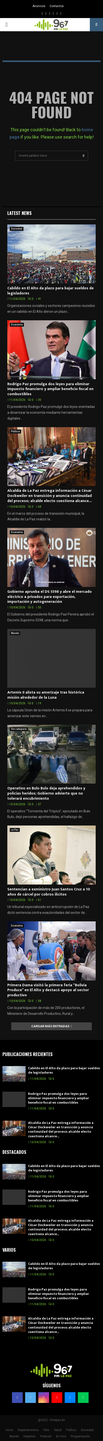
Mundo (15, 633)
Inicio (9, 1430)
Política (15, 431)
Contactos (57, 6)
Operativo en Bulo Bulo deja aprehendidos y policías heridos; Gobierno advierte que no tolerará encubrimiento (46, 793)
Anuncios (38, 6)
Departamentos (28, 1430)
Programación (80, 1436)
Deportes (29, 1436)
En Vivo (61, 1436)
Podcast (46, 1436)
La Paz (15, 829)
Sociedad (16, 228)
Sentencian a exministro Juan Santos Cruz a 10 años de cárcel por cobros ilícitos (48, 892)
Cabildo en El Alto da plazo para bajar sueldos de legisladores (50, 291)
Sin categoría (19, 729)
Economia (17, 324)
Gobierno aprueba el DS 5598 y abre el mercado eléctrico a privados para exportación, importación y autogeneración (49, 596)
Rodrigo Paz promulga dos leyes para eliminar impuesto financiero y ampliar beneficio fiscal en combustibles (50, 389)
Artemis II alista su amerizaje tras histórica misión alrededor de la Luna (45, 695)
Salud (58, 1430)
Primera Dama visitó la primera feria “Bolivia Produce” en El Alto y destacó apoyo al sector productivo (48, 990)
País (46, 1430)
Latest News (19, 213)
